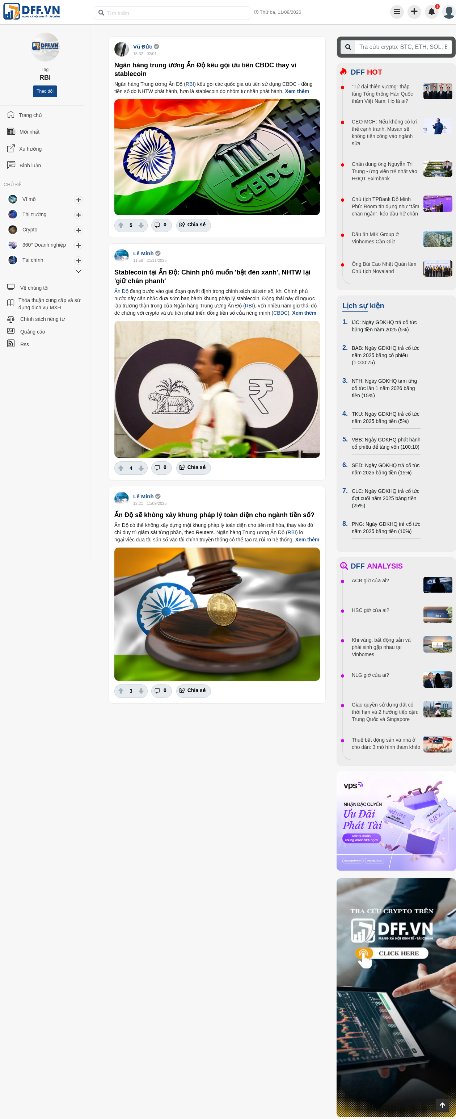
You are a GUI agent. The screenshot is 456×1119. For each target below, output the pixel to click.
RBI (190, 84)
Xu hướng (30, 149)
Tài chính (32, 260)
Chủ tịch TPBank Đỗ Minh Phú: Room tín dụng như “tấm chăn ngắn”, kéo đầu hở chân (385, 206)
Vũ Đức (142, 46)
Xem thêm (297, 91)
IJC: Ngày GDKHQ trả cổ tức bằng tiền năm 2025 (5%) (384, 325)
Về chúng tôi (34, 288)
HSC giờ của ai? (370, 610)
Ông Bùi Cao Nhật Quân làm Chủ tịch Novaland (384, 267)
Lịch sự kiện (363, 305)
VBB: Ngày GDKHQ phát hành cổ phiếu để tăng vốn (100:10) (386, 443)
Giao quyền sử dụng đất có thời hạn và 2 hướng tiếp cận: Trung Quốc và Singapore (385, 712)
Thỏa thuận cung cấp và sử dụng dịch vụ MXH (49, 303)
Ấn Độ (121, 291)
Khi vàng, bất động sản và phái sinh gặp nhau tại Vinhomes (381, 647)
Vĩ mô (29, 199)
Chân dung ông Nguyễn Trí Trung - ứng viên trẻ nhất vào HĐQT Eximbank (384, 171)
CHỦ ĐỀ (12, 184)
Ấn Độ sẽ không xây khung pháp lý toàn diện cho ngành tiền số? (214, 515)
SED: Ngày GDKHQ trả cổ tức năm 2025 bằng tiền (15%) (386, 468)
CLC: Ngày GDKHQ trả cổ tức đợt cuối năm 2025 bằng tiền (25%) (385, 498)
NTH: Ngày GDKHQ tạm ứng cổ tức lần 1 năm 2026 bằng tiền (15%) (384, 388)
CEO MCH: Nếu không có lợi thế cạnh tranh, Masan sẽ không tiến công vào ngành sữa (384, 132)
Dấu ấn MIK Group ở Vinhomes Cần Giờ (375, 237)
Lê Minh (143, 253)
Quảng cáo (32, 332)
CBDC (280, 313)
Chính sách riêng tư (42, 319)
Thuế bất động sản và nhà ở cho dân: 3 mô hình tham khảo (386, 743)
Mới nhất (29, 132)
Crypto (29, 229)
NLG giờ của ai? (370, 675)
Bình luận (30, 165)
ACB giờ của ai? (370, 580)
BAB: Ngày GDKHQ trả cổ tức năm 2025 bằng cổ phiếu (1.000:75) (385, 355)
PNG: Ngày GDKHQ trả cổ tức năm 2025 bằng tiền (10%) (386, 527)
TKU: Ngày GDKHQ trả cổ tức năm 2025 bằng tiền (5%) (385, 417)
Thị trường (34, 214)
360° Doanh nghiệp (44, 245)
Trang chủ (30, 115)
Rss (24, 344)
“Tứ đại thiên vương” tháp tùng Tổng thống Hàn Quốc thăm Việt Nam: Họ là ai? (382, 94)
